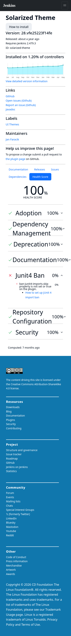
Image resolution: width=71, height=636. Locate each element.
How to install (18, 27)
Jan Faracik (12, 139)
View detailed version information (27, 81)
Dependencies (17, 177)
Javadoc (10, 109)
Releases (39, 169)
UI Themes (12, 124)
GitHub (10, 96)
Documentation (18, 169)
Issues (55, 169)
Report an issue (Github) (21, 105)
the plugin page (15, 159)
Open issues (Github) (19, 100)
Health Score (40, 177)
